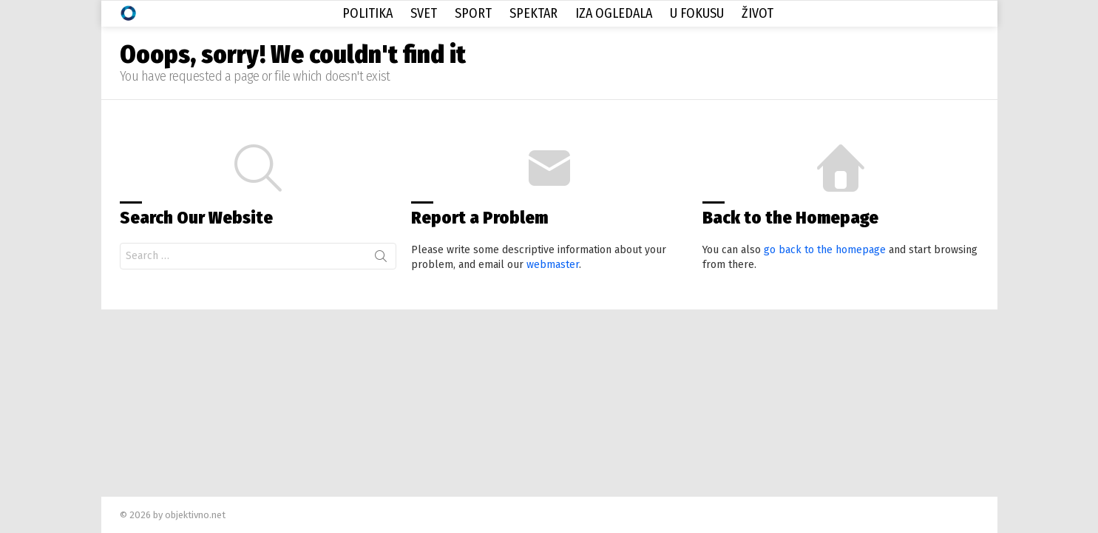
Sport (473, 13)
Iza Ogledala (613, 13)
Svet (423, 13)
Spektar (533, 13)
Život (757, 13)
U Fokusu (697, 13)
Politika (367, 13)
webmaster (552, 264)
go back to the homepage (825, 250)
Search (381, 259)
